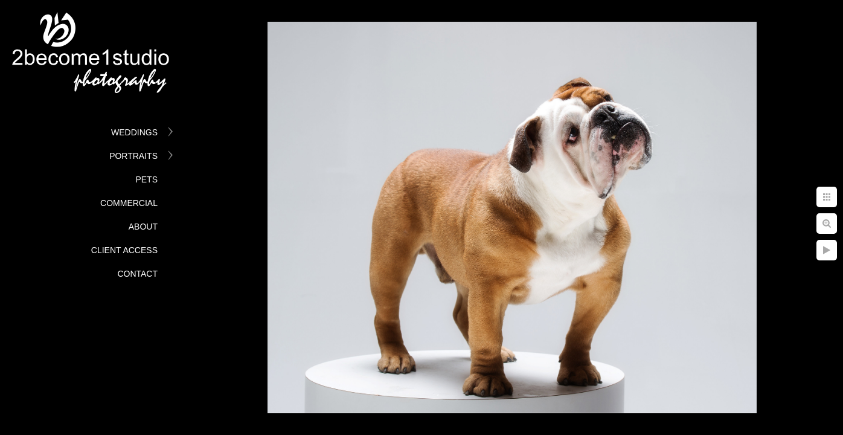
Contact (137, 274)
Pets (146, 179)
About (143, 226)
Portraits (133, 156)
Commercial (129, 203)
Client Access (124, 250)
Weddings (134, 132)
